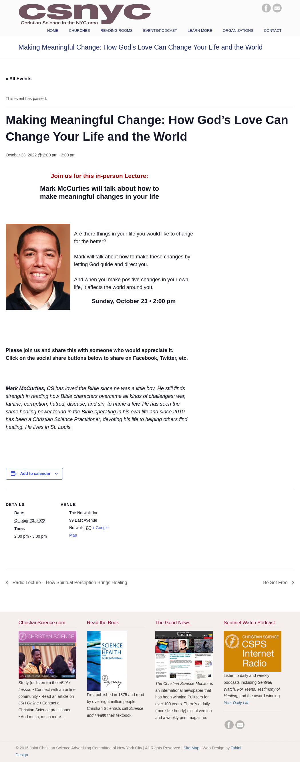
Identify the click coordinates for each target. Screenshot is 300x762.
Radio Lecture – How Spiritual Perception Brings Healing (69, 582)
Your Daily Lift (236, 702)
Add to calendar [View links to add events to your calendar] (35, 473)
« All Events (18, 78)
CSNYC (85, 13)
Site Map (191, 748)
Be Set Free (276, 582)
